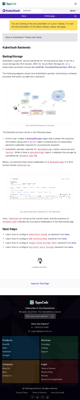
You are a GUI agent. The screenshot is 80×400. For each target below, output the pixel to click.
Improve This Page (40, 283)
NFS (70, 67)
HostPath (39, 67)
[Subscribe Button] (52, 316)
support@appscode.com (40, 331)
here (63, 26)
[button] (75, 4)
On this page (50, 16)
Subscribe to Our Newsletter (40, 308)
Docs (24, 16)
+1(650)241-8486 (40, 327)
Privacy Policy (22, 392)
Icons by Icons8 (57, 392)
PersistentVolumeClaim (56, 67)
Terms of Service (39, 392)
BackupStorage (34, 138)
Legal (44, 364)
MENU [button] (73, 11)
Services (46, 340)
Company (8, 364)
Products (7, 340)
